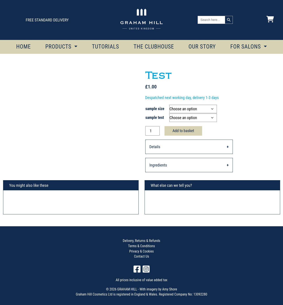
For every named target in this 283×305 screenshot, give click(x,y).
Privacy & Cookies (141, 251)
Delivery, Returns (134, 241)
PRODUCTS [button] (59, 46)
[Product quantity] (152, 131)
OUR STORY (202, 46)
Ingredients (158, 165)
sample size (154, 108)
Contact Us (141, 256)
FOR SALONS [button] (246, 46)
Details (154, 146)
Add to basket (183, 130)
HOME (23, 46)
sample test (154, 117)
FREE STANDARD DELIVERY (47, 20)
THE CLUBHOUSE (154, 46)
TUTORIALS (105, 46)
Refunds (154, 241)
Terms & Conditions (141, 246)
